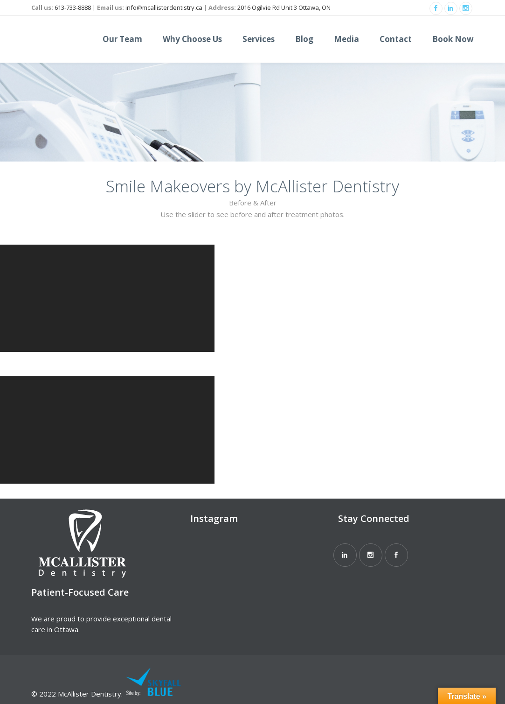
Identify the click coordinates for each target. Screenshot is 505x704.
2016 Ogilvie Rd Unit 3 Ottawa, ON (284, 7)
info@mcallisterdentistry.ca (163, 7)
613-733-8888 (73, 7)
